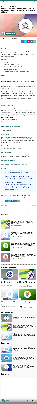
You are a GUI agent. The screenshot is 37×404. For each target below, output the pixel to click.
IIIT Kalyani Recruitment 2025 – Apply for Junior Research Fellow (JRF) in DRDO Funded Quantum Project (23, 233)
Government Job (23, 195)
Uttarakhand (18, 197)
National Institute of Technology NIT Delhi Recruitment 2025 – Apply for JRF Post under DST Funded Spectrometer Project (23, 222)
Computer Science (16, 195)
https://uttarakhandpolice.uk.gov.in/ (23, 139)
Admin (4, 38)
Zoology (23, 197)
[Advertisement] (18, 387)
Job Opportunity (14, 230)
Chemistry (10, 195)
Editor (12, 225)
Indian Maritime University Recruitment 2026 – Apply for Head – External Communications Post (9, 283)
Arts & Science (3, 285)
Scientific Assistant (5, 197)
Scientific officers (12, 197)
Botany (6, 195)
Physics (28, 195)
